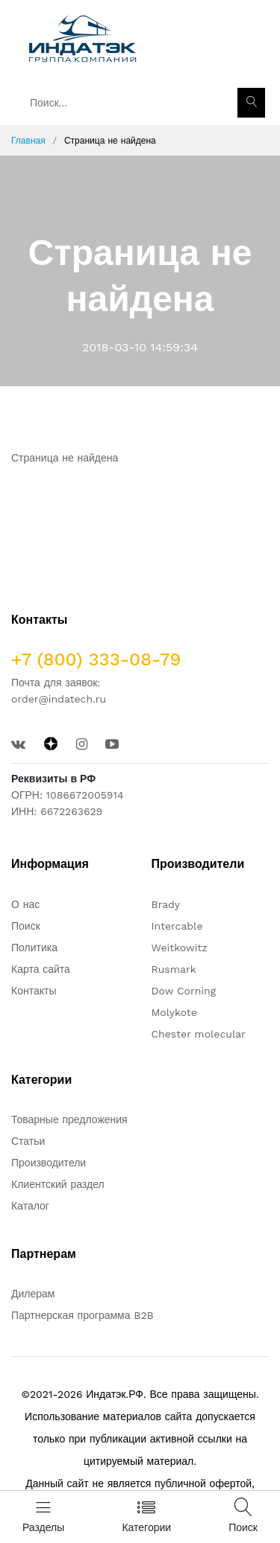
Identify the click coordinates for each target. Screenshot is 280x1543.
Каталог (30, 1206)
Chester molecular (199, 1034)
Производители (48, 1163)
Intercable (177, 926)
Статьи (28, 1141)
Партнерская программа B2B (82, 1315)
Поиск (25, 926)
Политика (34, 947)
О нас (25, 904)
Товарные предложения (69, 1119)
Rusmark (174, 969)
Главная (28, 140)
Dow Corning (184, 991)
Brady (166, 904)
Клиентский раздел (58, 1184)
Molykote (174, 1012)
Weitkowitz (180, 947)
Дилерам (33, 1294)
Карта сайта (40, 969)
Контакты (33, 991)
